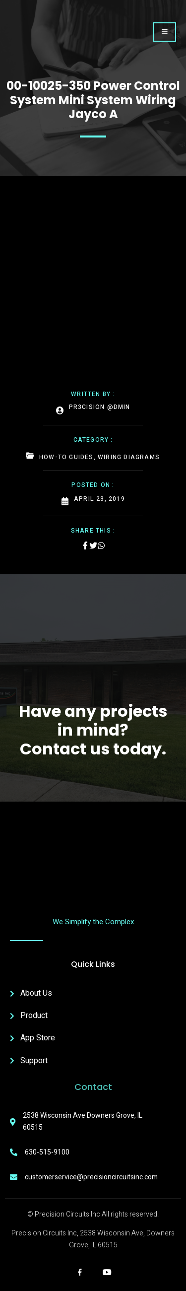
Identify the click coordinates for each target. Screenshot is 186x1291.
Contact (93, 1087)
